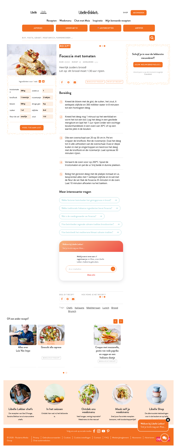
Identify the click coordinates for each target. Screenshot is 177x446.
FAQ (110, 437)
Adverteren (39, 440)
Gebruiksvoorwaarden (52, 437)
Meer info (91, 274)
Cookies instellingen (85, 437)
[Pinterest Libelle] (108, 431)
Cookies (69, 437)
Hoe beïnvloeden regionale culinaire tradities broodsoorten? (91, 224)
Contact (100, 437)
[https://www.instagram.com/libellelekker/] (99, 431)
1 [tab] (63, 372)
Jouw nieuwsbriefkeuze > (148, 64)
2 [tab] (66, 372)
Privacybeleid (148, 74)
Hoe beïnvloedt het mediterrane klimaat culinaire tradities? (90, 232)
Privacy (37, 437)
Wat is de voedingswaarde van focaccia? (82, 216)
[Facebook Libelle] (94, 431)
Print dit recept (114, 82)
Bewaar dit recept (95, 82)
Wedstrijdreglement (124, 437)
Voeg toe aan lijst (31, 127)
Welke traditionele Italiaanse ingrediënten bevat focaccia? (90, 208)
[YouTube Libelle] (104, 431)
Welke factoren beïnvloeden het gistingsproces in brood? (89, 200)
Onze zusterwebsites (56, 440)
